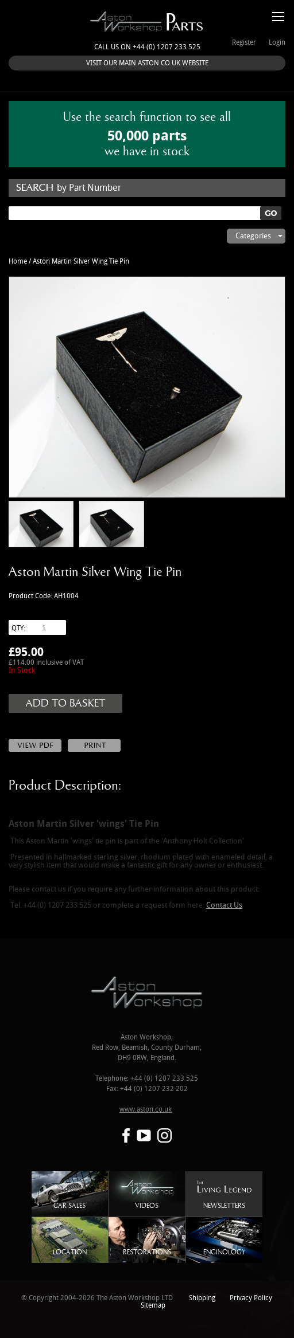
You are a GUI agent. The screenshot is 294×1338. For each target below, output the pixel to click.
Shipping (202, 1298)
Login (277, 42)
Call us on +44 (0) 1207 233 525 (147, 47)
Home (18, 261)
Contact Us (224, 905)
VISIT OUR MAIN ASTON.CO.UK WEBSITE (147, 63)
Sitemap (153, 1305)
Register (244, 42)
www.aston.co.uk (145, 1109)
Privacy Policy (251, 1298)
